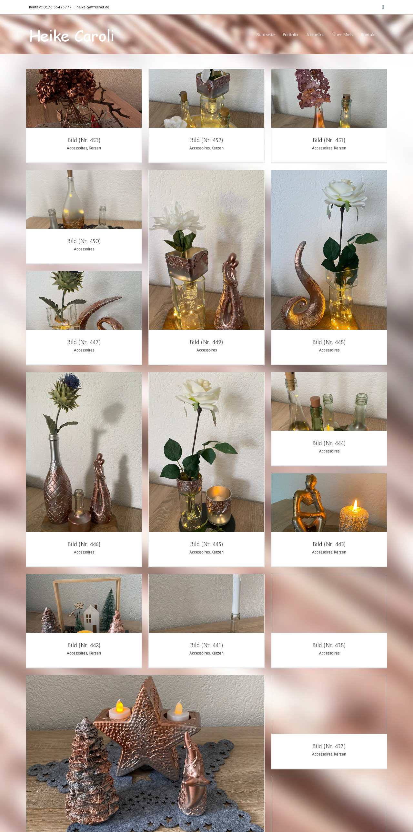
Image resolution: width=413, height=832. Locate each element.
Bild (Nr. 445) (206, 544)
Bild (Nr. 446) (84, 544)
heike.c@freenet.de (92, 7)
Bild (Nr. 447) (84, 342)
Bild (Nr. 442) (84, 645)
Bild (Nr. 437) (329, 746)
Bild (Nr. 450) (84, 241)
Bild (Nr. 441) (206, 645)
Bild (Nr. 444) (329, 443)
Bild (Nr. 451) (329, 140)
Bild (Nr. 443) (329, 544)
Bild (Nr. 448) (329, 342)
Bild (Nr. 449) (206, 342)
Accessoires (77, 148)
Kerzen (95, 148)
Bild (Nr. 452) (206, 140)
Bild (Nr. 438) (329, 645)
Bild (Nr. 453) (84, 140)
